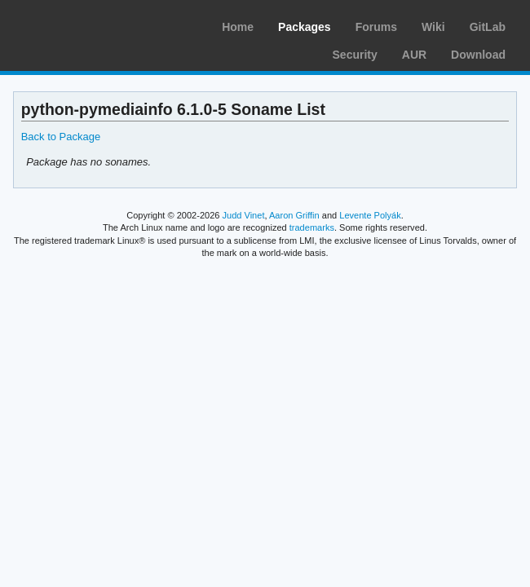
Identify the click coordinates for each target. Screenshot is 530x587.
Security (355, 54)
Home (238, 26)
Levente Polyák (369, 215)
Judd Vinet (244, 215)
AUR (414, 54)
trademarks (311, 227)
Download (478, 54)
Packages (304, 26)
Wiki (433, 26)
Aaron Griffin (294, 215)
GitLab (488, 26)
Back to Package (60, 136)
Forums (376, 26)
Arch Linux (89, 24)
